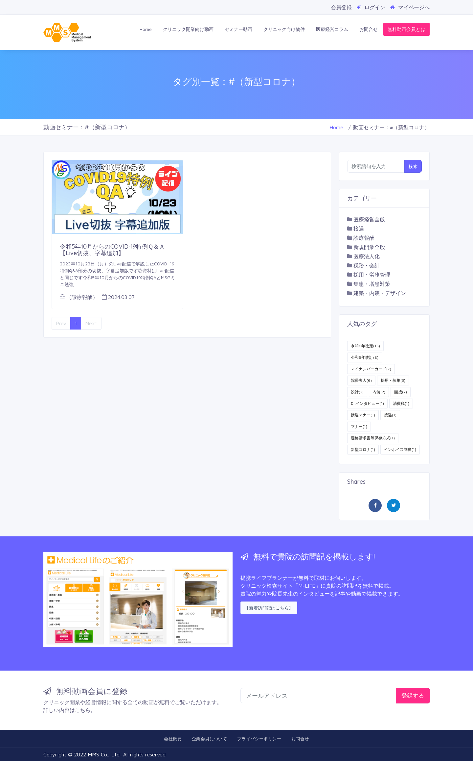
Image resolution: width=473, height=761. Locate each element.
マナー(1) (359, 426)
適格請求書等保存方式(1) (373, 437)
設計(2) (357, 391)
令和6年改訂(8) (364, 357)
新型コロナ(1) (363, 449)
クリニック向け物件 (284, 29)
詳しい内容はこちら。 (69, 710)
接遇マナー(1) (363, 414)
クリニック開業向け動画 (188, 29)
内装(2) (378, 391)
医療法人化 (366, 256)
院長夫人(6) (361, 380)
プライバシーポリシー (259, 738)
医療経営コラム (332, 29)
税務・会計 (366, 265)
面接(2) (400, 391)
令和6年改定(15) (365, 345)
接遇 (358, 229)
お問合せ (368, 29)
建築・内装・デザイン (379, 293)
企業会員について (209, 738)
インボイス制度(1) (400, 449)
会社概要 (173, 738)
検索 (413, 166)
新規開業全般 (369, 247)
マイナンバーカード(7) (371, 368)
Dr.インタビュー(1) (367, 403)
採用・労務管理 (371, 275)
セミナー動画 (238, 29)
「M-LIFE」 (307, 586)
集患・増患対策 (371, 284)
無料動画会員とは (406, 29)
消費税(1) (401, 403)
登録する (412, 695)
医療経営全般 (369, 219)
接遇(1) (390, 414)
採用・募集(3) (393, 380)
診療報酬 (363, 238)
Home (146, 29)
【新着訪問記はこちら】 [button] (269, 607)
